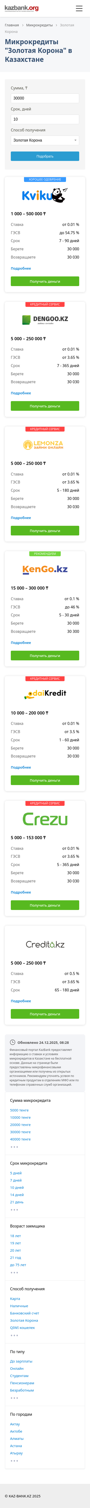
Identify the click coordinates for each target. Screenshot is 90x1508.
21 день (17, 1201)
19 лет (15, 1243)
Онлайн (17, 1368)
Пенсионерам (22, 1382)
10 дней (17, 1187)
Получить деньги (45, 281)
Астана (16, 1445)
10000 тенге (20, 1117)
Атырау (16, 1452)
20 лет (15, 1250)
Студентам (19, 1375)
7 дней (16, 1180)
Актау (15, 1423)
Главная (12, 24)
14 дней (17, 1194)
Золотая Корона (24, 1320)
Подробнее (21, 268)
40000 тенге (20, 1139)
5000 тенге (19, 1110)
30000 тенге (20, 1131)
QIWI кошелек (22, 1327)
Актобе (16, 1431)
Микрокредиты (39, 24)
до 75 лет (18, 1264)
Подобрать (45, 156)
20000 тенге (20, 1124)
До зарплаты (21, 1361)
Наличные (19, 1305)
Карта (15, 1298)
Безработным (22, 1390)
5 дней (16, 1172)
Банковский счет (24, 1313)
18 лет (15, 1235)
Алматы (17, 1438)
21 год (15, 1257)
